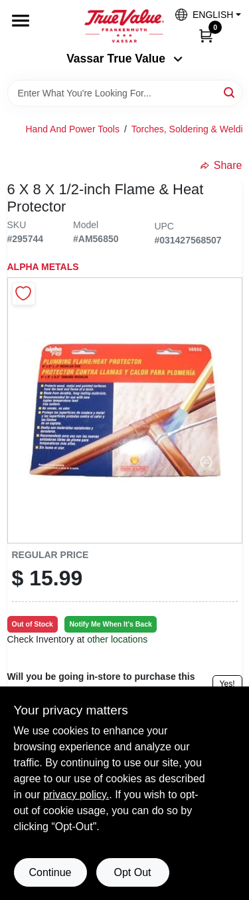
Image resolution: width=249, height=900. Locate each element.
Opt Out (132, 872)
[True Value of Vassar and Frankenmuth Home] (124, 26)
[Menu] (20, 20)
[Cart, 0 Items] (205, 35)
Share (221, 165)
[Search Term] (124, 93)
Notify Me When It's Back (110, 624)
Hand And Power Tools (73, 129)
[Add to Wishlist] (23, 293)
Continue (50, 872)
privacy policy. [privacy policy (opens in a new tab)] (76, 794)
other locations (117, 639)
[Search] (230, 92)
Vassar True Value (124, 58)
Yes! (227, 683)
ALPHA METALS (43, 266)
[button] (203, 14)
